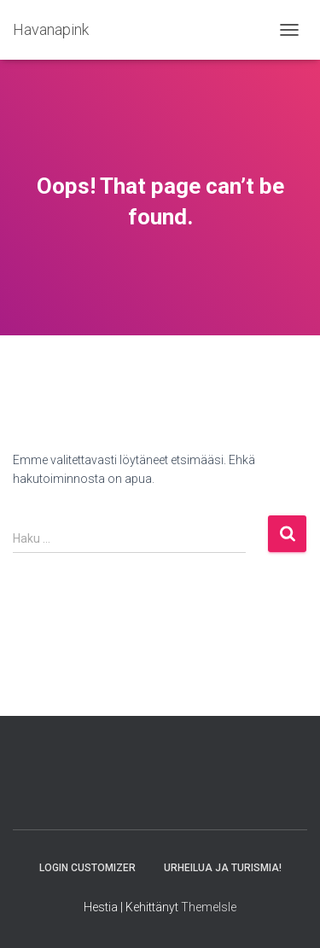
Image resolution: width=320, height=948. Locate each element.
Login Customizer (87, 868)
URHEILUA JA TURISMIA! (223, 868)
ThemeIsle (208, 907)
